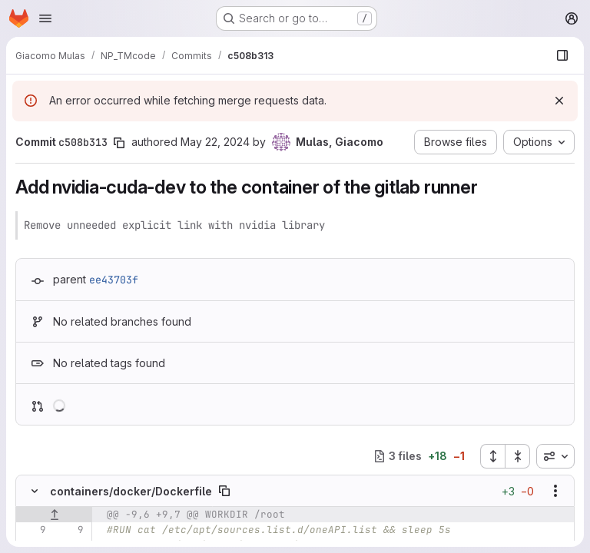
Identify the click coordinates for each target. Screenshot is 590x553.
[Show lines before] (54, 514)
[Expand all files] (492, 456)
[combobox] (555, 456)
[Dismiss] (559, 100)
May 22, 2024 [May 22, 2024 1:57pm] (215, 141)
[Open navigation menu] (45, 18)
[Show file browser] (562, 55)
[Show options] (555, 491)
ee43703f (113, 279)
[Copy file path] (224, 491)
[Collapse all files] (517, 456)
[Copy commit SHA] (119, 143)
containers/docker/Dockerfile (131, 491)
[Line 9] (33, 530)
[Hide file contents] (34, 491)
